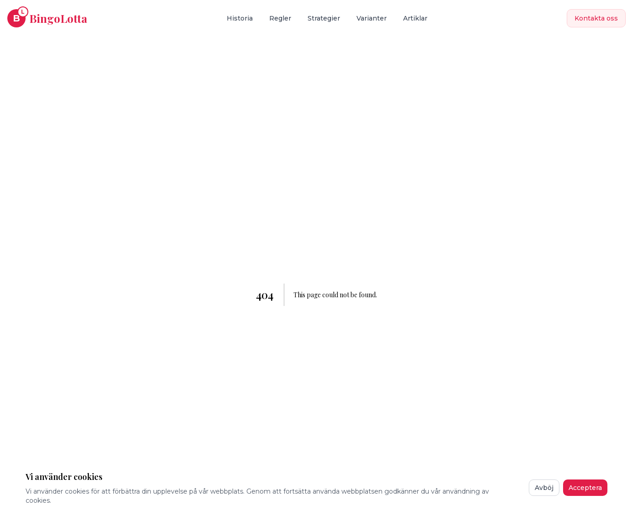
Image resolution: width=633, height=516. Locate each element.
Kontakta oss (596, 18)
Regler (280, 18)
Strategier (324, 18)
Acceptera (585, 488)
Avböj (544, 488)
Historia (240, 18)
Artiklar (415, 18)
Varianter (371, 18)
